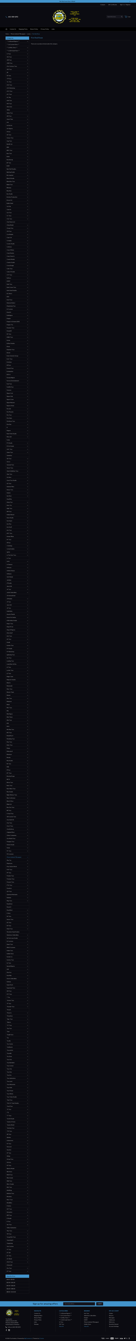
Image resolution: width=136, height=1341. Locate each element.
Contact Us (13, 29)
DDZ (8, 296)
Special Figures (11, 966)
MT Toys (9, 773)
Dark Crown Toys (11, 287)
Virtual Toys (10, 1159)
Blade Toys (10, 184)
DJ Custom (10, 309)
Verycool (9, 1146)
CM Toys (9, 231)
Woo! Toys (10, 1199)
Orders (111, 1313)
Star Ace (9, 972)
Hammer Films (10, 486)
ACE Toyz (9, 85)
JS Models (9, 598)
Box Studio (10, 194)
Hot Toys (9, 530)
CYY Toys (9, 275)
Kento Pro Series (11, 617)
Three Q (9, 1013)
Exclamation (10, 371)
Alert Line (9, 106)
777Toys (9, 78)
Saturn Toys (10, 919)
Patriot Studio (10, 844)
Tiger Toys (10, 1019)
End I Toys (9, 359)
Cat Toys (9, 212)
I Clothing (9, 545)
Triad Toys (9, 1100)
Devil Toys (9, 299)
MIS (8, 723)
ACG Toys (9, 91)
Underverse (10, 1140)
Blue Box (9, 190)
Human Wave (10, 536)
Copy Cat (9, 237)
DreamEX (9, 331)
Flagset (9, 430)
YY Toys (9, 1249)
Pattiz (8, 848)
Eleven (8, 352)
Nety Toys (9, 785)
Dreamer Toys (10, 328)
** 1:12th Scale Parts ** (13, 50)
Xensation (9, 1212)
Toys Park (9, 1087)
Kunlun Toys (10, 645)
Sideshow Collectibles (13, 935)
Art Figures (10, 128)
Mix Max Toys (10, 729)
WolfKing (9, 1190)
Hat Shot (9, 496)
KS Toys (9, 639)
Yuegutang (10, 1243)
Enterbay (9, 362)
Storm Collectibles (12, 978)
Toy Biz (9, 1041)
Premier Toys (10, 876)
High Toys (9, 508)
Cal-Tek (9, 206)
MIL (8, 710)
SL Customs (10, 941)
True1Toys (10, 1106)
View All (61, 1326)
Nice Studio (10, 791)
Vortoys (9, 1162)
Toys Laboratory (11, 1078)
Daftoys (9, 278)
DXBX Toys (10, 337)
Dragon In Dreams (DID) (13, 321)
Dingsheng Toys (11, 306)
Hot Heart (9, 521)
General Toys (10, 465)
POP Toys (9, 869)
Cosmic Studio (10, 243)
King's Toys (10, 623)
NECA (8, 779)
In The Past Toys (11, 555)
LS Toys (9, 667)
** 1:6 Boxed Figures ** (13, 41)
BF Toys (9, 162)
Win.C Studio (10, 1184)
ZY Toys (9, 1271)
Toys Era (9, 1075)
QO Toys (9, 891)
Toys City (9, 1069)
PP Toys (9, 872)
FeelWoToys (10, 387)
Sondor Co (9, 956)
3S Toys (9, 75)
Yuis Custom (10, 1246)
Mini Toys (9, 720)
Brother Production (12, 197)
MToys (8, 770)
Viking (8, 1156)
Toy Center (10, 1044)
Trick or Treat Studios (13, 1103)
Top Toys (9, 1028)
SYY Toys (9, 994)
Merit (8, 704)
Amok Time (10, 119)
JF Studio (9, 583)
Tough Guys (10, 1034)
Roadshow (9, 904)
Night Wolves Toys (12, 795)
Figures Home (10, 405)
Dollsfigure (10, 315)
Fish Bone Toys (11, 421)
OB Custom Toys (11, 816)
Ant (8, 122)
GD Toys (9, 458)
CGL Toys (9, 219)
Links (53, 29)
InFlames (9, 573)
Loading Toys (10, 661)
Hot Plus (9, 524)
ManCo (9, 682)
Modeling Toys (11, 739)
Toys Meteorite (11, 1084)
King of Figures (11, 630)
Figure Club (10, 396)
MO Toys (9, 732)
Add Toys (9, 100)
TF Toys (9, 1003)
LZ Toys (9, 673)
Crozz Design (10, 265)
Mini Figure (10, 714)
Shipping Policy (23, 29)
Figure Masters (11, 402)
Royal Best (9, 910)
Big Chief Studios (11, 169)
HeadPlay (9, 499)
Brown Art (9, 200)
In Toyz (9, 558)
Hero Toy (9, 505)
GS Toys (9, 483)
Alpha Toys (10, 113)
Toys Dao (9, 1072)
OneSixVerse (10, 829)
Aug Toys (9, 141)
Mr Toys (9, 763)
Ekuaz (8, 346)
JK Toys (9, 589)
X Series (9, 1206)
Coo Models (10, 234)
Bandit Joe (9, 144)
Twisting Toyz (10, 1128)
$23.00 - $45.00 (11, 1282)
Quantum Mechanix (12, 894)
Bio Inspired (10, 175)
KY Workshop (10, 651)
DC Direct (9, 293)
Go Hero (9, 477)
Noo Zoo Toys (10, 807)
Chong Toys (10, 228)
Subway (9, 981)
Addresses (112, 1320)
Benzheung (10, 159)
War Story (9, 1171)
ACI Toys (9, 94)
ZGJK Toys (10, 1262)
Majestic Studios (11, 679)
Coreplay (9, 240)
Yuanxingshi (10, 1240)
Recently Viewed (113, 1324)
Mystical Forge (11, 776)
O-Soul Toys (10, 813)
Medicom (9, 701)
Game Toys (10, 452)
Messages (112, 1317)
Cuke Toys (9, 268)
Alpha (8, 110)
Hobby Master (10, 514)
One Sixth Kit (10, 819)
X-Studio (9, 1218)
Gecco (8, 461)
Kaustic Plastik (11, 614)
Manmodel (9, 686)
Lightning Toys (11, 654)
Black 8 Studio (10, 178)
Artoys (8, 131)
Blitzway (9, 187)
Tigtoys (9, 1022)
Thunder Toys (10, 1006)
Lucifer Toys (10, 670)
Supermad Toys (11, 988)
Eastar (8, 340)
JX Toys (9, 608)
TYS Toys (9, 1131)
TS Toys (9, 1109)
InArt (8, 561)
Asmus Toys (10, 138)
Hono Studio (10, 517)
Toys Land (9, 1081)
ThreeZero (10, 1016)
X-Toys (8, 1221)
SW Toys (9, 991)
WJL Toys (9, 1187)
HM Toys (9, 511)
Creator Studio (11, 262)
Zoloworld (9, 1265)
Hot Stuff (9, 527)
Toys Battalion (11, 1062)
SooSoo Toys (10, 960)
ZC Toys (9, 1255)
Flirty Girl (9, 436)
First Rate (9, 418)
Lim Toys (9, 658)
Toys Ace (9, 1059)
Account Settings (114, 1326)
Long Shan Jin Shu (11, 664)
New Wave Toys (11, 788)
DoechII (9, 312)
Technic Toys (10, 1000)
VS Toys (9, 1165)
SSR (8, 969)
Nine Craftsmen (11, 798)
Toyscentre (10, 1050)
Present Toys (10, 882)
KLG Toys (9, 636)
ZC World (9, 1259)
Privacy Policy (45, 29)
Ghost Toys (10, 468)
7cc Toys (9, 82)
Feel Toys (9, 384)
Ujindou (9, 1137)
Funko (8, 440)
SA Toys (9, 916)
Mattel (8, 695)
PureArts (9, 888)
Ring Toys (9, 900)
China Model (10, 225)
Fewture (9, 390)
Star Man (9, 975)
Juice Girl (9, 605)
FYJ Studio (9, 443)
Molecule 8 (10, 751)
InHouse (9, 567)
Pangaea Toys (10, 841)
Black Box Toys (11, 181)
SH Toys (9, 925)
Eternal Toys (10, 368)
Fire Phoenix (10, 412)
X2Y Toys (9, 1209)
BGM (8, 166)
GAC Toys (9, 449)
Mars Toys (9, 689)
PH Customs (10, 854)
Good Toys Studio (11, 480)
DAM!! (8, 281)
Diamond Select (11, 303)
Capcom (9, 209)
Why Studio (10, 1178)
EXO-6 (8, 374)
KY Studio (9, 648)
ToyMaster (10, 1047)
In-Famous (9, 564)
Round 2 (9, 907)
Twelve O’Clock (11, 1122)
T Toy (8, 997)
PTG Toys (9, 885)
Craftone (9, 247)
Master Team (10, 692)
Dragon (9, 318)
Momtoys (9, 754)
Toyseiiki (9, 1053)
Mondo (8, 757)
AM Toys (9, 116)
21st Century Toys (12, 66)
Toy (8, 1037)
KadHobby (9, 611)
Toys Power (10, 1090)
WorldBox (9, 1202)
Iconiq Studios (10, 549)
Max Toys (9, 698)
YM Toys (9, 1234)
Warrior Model (10, 1168)
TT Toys (9, 1115)
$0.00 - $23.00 (10, 1279)
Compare (102, 4)
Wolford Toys (10, 1193)
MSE (8, 767)
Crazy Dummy (10, 253)
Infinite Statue (11, 570)
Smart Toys (10, 944)
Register (128, 4)
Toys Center (10, 1065)
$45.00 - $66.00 (11, 1285)
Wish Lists (112, 1322)
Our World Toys (11, 838)
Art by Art (9, 125)
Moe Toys (9, 742)
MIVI (8, 726)
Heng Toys (10, 502)
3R (7, 72)
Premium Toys (10, 879)
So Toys (9, 963)
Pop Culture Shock (12, 866)
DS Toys (9, 334)
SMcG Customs (11, 947)
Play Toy (9, 860)
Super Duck (10, 985)
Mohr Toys (9, 745)
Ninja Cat (9, 804)
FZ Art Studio (10, 446)
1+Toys (9, 53)
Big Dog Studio (11, 172)
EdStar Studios (11, 343)
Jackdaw (9, 580)
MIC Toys (9, 707)
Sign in (122, 4)
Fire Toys (9, 415)
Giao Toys (9, 474)
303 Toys (9, 69)
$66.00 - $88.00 (11, 1288)
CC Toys (9, 215)
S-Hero (8, 913)
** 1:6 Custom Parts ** (13, 44)
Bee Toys (9, 153)
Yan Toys (9, 1224)
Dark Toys (9, 284)
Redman (9, 897)
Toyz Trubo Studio (12, 1097)
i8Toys (8, 542)
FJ (7, 427)
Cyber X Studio (11, 271)
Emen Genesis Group (12, 356)
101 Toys (9, 57)
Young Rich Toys (11, 1237)
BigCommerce (28, 1338)
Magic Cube (10, 676)
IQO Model (10, 577)
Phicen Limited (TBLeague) (14, 857)
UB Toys (9, 1134)
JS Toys (9, 602)
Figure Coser (10, 399)
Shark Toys (10, 928)
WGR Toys (10, 1174)
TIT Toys (9, 1025)
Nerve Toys (10, 782)
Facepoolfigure (11, 377)
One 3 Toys (10, 826)
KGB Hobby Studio (12, 620)
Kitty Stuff (9, 633)
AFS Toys (9, 103)
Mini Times (10, 717)
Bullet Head (10, 203)
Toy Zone (9, 1056)
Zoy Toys (9, 1268)
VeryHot (9, 1150)
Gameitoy (9, 455)
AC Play (9, 97)
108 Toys (9, 60)
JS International (11, 595)
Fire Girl (9, 408)
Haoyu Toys (10, 489)
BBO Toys (9, 150)
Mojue (8, 748)
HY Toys (9, 539)
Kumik (8, 642)
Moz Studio (10, 760)
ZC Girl (8, 1252)
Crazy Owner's (11, 256)
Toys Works (10, 1093)
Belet (8, 156)
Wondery (9, 1196)
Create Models (11, 259)
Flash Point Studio (11, 433)
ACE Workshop (11, 88)
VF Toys (9, 1153)
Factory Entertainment (13, 380)
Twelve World (10, 1125)
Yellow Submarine (11, 1227)
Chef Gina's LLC (11, 222)
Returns (111, 1315)
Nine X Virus (10, 801)
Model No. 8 (10, 735)
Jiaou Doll (9, 586)
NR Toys (9, 810)
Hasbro (9, 493)
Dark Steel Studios (12, 290)
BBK (8, 147)
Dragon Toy (10, 324)
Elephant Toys (10, 349)
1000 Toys (9, 63)
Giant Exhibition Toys (12, 471)
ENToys (9, 365)
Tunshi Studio (10, 1118)
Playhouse (9, 863)
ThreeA (9, 1009)
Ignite (8, 552)
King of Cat (10, 626)
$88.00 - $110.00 (11, 1292)
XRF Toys (9, 1215)
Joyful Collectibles (12, 592)
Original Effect (11, 832)
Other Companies (11, 835)
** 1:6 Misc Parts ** (12, 47)
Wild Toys (9, 1181)
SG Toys (9, 922)
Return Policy (34, 29)
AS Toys (9, 134)
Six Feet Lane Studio (12, 938)
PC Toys (9, 851)
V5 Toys (9, 1143)
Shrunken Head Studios (13, 932)
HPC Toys (9, 533)
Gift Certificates (112, 4)
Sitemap (36, 1324)
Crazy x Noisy (10, 250)
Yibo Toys (9, 1230)
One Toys (9, 823)
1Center (41, 1338)
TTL (8, 1112)
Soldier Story (10, 953)
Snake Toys (10, 950)
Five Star (9, 424)
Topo (8, 1031)
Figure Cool (10, 393)
